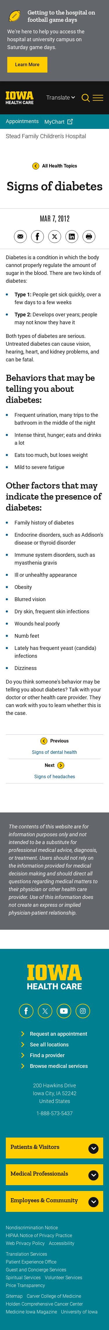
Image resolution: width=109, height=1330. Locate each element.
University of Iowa (79, 1312)
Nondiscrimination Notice (32, 1227)
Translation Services (26, 1254)
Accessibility (61, 1243)
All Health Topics (54, 166)
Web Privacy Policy (25, 1243)
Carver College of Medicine (54, 1296)
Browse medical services (59, 1066)
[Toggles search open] (87, 98)
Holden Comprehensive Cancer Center (44, 1304)
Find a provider (47, 1055)
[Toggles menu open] (98, 98)
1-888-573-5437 (54, 1113)
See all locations (49, 1044)
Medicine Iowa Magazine (31, 1312)
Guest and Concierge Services (36, 1270)
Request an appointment (58, 1034)
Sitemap (14, 1296)
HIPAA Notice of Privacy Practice (39, 1235)
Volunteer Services (63, 1277)
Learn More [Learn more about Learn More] (27, 64)
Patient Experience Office (31, 1262)
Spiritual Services (23, 1277)
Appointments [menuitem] (22, 121)
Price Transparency (25, 1285)
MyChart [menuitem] (54, 122)
